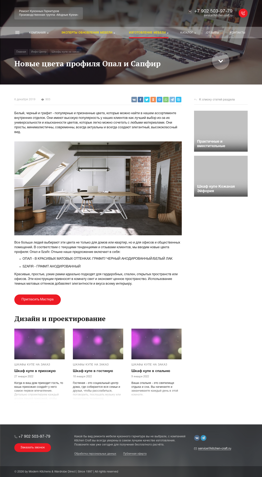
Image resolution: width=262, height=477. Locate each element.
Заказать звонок (32, 447)
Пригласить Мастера (37, 299)
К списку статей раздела (217, 99)
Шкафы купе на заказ (32, 365)
